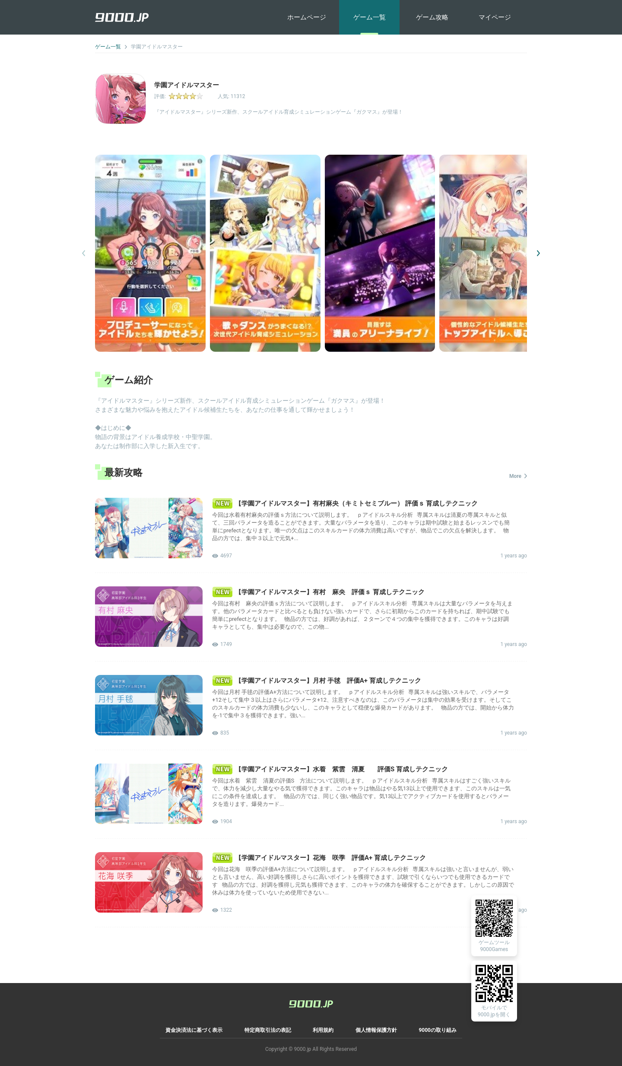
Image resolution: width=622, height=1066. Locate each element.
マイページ (495, 17)
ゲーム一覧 (369, 17)
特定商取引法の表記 (267, 1030)
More (518, 476)
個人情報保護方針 (376, 1030)
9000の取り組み (438, 1030)
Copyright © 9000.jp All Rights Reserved (311, 1049)
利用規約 (323, 1030)
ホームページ (306, 17)
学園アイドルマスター (157, 46)
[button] (538, 253)
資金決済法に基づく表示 (193, 1030)
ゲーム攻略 (432, 17)
